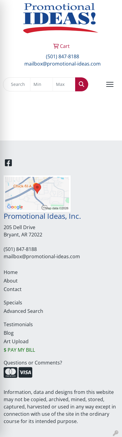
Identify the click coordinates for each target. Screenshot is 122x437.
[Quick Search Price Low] (41, 84)
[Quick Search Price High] (64, 84)
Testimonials (18, 324)
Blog (9, 333)
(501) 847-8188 (62, 56)
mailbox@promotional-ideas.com (62, 63)
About (11, 280)
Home (11, 272)
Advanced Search (23, 311)
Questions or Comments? (33, 362)
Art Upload (16, 341)
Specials (13, 302)
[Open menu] (110, 84)
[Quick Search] (16, 84)
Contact (13, 289)
